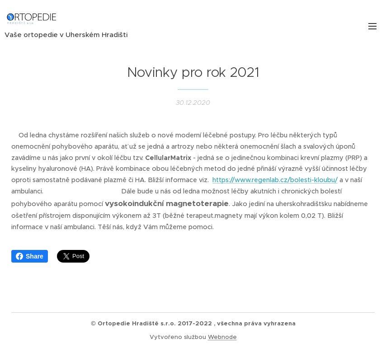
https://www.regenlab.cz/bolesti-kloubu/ (275, 180)
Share (29, 256)
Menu (372, 26)
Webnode (222, 337)
